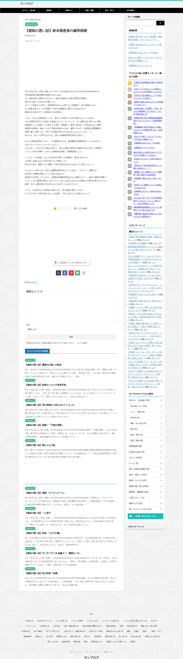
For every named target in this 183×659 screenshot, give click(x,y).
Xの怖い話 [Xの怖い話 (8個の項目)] (29, 615)
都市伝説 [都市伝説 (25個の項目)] (77, 635)
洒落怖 (48, 10)
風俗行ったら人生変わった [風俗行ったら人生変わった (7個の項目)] (116, 635)
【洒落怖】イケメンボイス (138, 66)
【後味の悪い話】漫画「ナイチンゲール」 (43, 492)
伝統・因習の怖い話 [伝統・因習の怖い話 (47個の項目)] (71, 620)
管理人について (109, 646)
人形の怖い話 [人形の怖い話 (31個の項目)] (44, 620)
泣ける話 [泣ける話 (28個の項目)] (49, 630)
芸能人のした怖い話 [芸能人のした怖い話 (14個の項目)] (152, 630)
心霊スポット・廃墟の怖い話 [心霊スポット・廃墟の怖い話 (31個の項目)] (74, 625)
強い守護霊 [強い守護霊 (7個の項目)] (38, 625)
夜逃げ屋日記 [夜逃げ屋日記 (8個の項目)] (111, 620)
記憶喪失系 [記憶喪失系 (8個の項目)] (66, 635)
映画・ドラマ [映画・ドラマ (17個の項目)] (157, 625)
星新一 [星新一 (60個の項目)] (145, 625)
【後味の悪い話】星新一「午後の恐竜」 (42, 424)
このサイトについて (75, 646)
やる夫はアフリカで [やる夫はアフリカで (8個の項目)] (44, 615)
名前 (28, 324)
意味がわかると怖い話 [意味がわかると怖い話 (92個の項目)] (114, 625)
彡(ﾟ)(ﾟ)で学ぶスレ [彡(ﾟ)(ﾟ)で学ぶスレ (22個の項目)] (53, 625)
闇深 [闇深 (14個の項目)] (85, 635)
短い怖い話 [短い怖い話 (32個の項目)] (123, 630)
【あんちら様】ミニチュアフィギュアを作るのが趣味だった (145, 59)
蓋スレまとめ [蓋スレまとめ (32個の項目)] (53, 635)
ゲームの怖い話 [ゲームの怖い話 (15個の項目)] (61, 615)
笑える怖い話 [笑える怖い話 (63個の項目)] (136, 630)
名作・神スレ (110, 10)
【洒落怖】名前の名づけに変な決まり (143, 295)
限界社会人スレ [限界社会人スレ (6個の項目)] (97, 635)
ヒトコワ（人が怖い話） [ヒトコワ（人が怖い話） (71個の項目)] (111, 615)
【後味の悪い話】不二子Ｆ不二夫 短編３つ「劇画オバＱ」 (50, 552)
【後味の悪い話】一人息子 (36, 512)
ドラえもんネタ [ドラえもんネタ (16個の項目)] (92, 615)
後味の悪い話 (32, 282)
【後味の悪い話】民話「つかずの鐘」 (41, 532)
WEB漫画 (130, 10)
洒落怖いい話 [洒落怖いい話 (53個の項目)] (61, 630)
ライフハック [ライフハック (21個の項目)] (31, 620)
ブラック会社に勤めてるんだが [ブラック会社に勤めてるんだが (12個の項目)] (135, 615)
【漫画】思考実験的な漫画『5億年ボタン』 (145, 237)
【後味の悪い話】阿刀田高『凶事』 (40, 573)
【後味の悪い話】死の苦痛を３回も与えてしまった (47, 404)
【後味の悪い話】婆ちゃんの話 (38, 444)
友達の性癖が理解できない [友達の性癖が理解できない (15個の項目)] (92, 620)
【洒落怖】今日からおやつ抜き (140, 288)
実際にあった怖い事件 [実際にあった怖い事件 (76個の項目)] (149, 620)
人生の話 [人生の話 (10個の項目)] (56, 620)
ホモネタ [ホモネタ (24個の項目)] (154, 615)
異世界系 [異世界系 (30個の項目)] (98, 630)
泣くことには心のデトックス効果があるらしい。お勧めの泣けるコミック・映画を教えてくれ (145, 266)
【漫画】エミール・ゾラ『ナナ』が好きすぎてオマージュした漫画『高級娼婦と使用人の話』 (145, 349)
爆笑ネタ (69, 10)
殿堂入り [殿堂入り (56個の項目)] (39, 630)
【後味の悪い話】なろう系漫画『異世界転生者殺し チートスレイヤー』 (145, 38)
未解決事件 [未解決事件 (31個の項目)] (27, 630)
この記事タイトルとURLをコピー (71, 262)
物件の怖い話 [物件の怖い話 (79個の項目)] (75, 630)
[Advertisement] (46, 61)
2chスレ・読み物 (28, 10)
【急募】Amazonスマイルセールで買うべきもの (145, 46)
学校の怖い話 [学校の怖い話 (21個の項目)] (132, 620)
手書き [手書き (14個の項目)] (136, 625)
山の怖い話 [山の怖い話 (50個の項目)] (25, 625)
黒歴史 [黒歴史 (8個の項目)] (132, 635)
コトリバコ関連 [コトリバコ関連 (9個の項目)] (77, 615)
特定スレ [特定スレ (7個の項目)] (87, 630)
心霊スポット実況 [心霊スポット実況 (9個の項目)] (95, 625)
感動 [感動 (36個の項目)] (128, 625)
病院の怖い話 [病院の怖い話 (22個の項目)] (110, 630)
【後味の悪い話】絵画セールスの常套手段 (43, 384)
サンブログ (26, 3)
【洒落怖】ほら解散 (136, 243)
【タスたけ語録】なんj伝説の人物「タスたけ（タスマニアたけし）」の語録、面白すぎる (145, 368)
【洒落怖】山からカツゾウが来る (141, 53)
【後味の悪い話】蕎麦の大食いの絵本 (41, 364)
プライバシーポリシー (93, 646)
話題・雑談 (89, 10)
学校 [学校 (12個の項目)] (121, 620)
